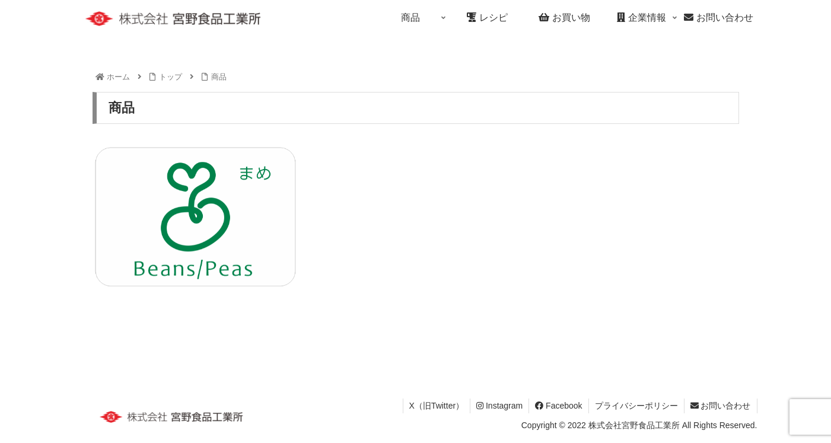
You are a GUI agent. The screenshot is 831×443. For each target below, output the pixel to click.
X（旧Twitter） (436, 405)
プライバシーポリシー (636, 405)
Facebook (558, 405)
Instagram (499, 405)
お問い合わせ (720, 405)
